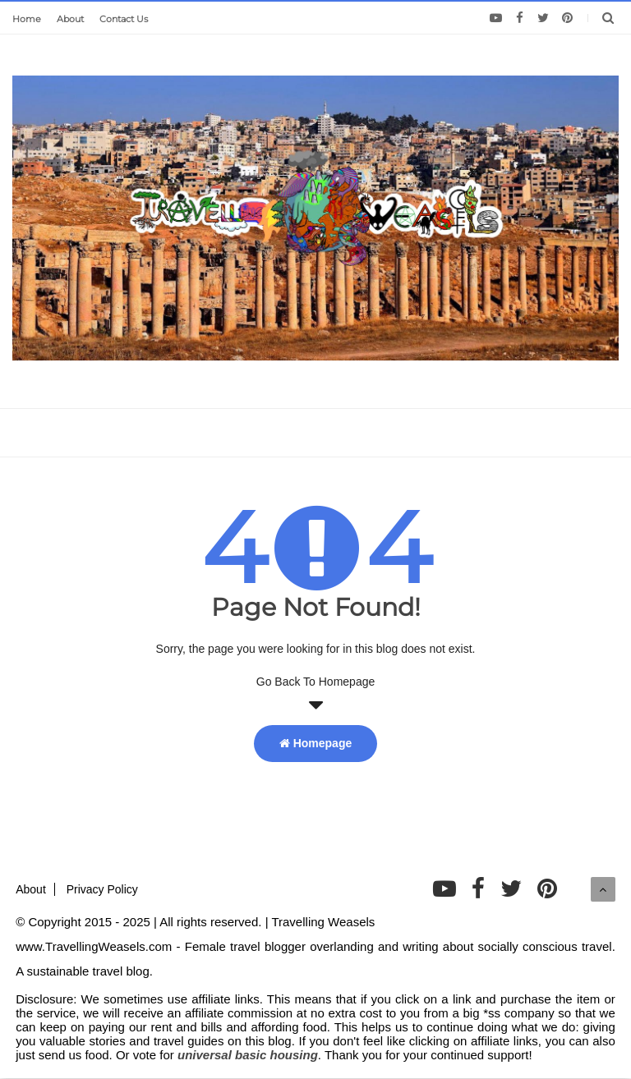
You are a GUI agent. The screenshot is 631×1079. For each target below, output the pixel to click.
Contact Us (123, 19)
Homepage (315, 743)
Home (26, 19)
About (70, 19)
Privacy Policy (102, 889)
